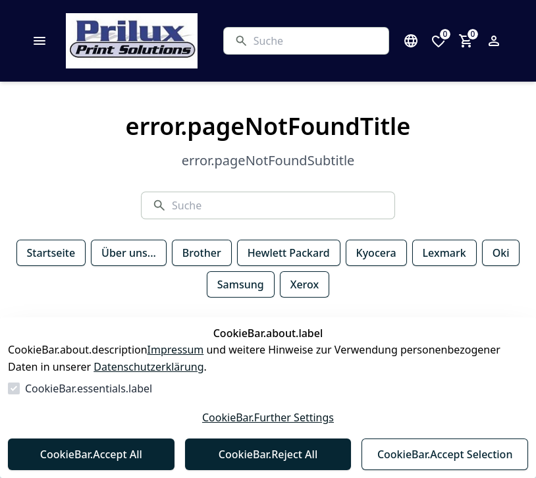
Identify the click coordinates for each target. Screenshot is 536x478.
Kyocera (376, 253)
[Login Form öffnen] (494, 41)
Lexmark (444, 253)
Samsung (240, 284)
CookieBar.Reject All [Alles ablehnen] (268, 454)
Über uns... (128, 253)
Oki (501, 253)
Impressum (175, 349)
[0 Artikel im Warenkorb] (466, 41)
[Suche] (316, 41)
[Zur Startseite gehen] (164, 40)
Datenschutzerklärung (148, 366)
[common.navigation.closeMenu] (39, 41)
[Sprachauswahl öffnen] (411, 41)
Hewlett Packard (289, 253)
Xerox (304, 284)
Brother (201, 253)
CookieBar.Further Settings (268, 417)
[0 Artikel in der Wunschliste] (438, 41)
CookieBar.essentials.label (88, 388)
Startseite (51, 253)
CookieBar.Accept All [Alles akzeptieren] (91, 454)
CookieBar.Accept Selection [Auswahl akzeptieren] (445, 454)
